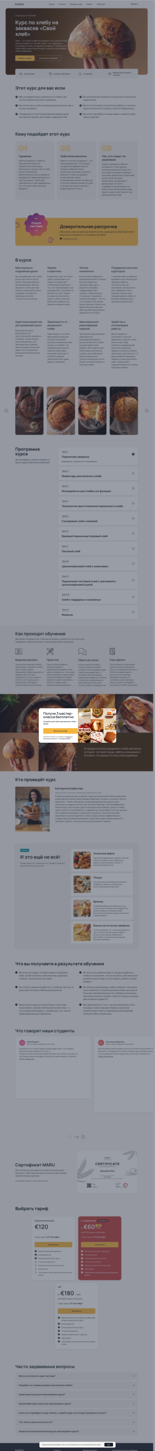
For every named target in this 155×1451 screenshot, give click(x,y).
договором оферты (63, 738)
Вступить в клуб (59, 731)
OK (109, 1444)
